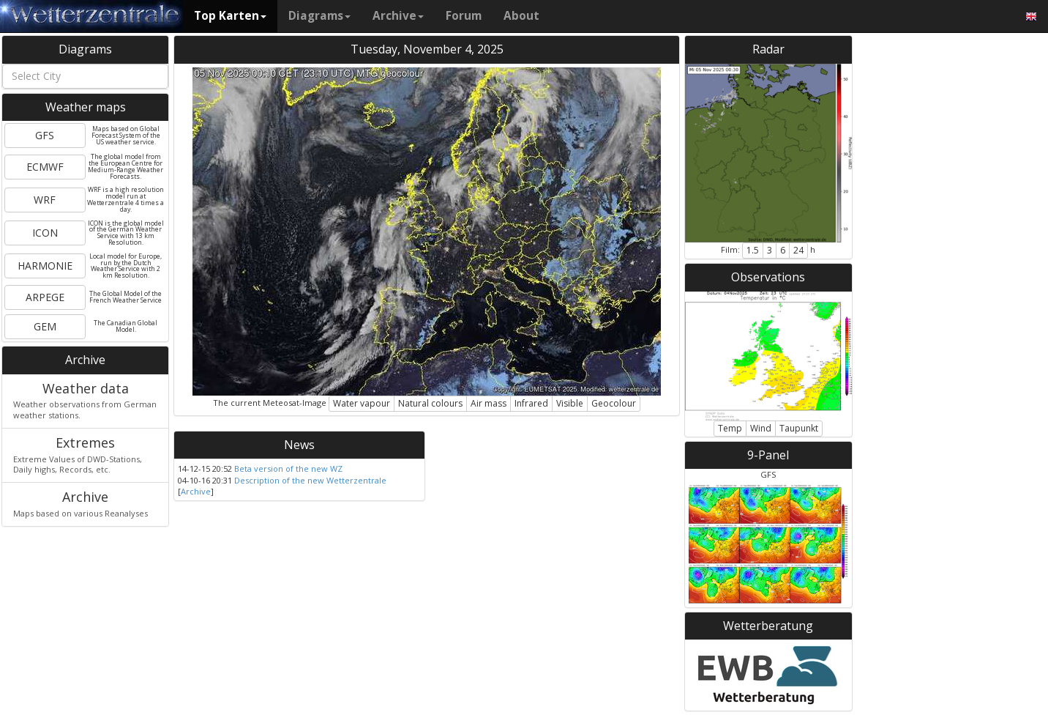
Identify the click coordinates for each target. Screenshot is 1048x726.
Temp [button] (730, 428)
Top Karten (230, 15)
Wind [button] (760, 428)
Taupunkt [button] (798, 428)
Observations (768, 277)
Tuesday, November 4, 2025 (427, 49)
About (521, 15)
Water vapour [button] (361, 403)
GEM (45, 326)
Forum (464, 15)
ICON (45, 233)
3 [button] (769, 250)
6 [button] (782, 250)
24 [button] (798, 250)
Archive (398, 15)
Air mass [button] (488, 403)
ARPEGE (45, 297)
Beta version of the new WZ (288, 468)
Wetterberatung (768, 626)
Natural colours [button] (430, 403)
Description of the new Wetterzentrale (310, 480)
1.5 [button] (752, 250)
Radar (768, 49)
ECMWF (45, 167)
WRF (45, 200)
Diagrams (319, 15)
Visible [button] (569, 403)
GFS (44, 135)
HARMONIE (45, 266)
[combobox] (85, 76)
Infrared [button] (531, 403)
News (299, 445)
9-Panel (768, 455)
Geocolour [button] (613, 403)
